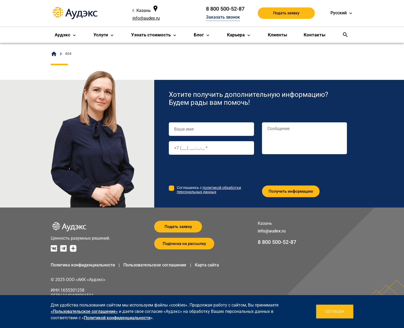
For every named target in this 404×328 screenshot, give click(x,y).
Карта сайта (207, 264)
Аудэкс (62, 34)
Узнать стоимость (151, 34)
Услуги (100, 34)
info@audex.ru (146, 18)
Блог (199, 34)
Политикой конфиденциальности (117, 317)
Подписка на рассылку (184, 243)
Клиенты (277, 34)
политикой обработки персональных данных (209, 189)
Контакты (314, 34)
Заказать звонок (223, 17)
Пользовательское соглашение (154, 264)
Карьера (236, 34)
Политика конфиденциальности (83, 264)
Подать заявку (286, 13)
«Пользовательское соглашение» (84, 311)
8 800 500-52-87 (225, 9)
